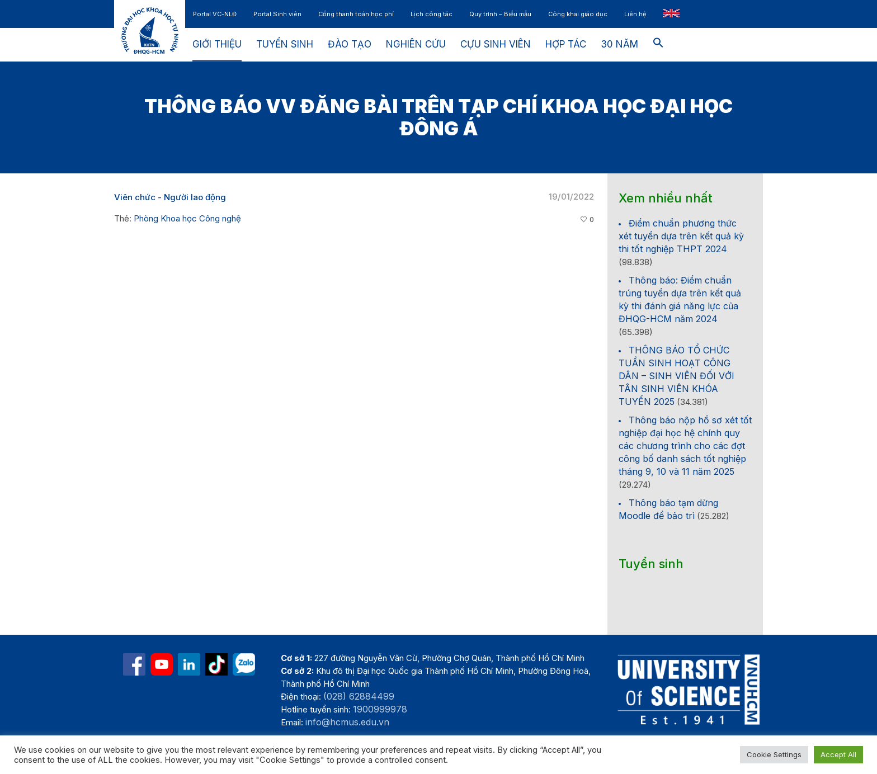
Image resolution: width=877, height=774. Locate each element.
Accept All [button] (838, 754)
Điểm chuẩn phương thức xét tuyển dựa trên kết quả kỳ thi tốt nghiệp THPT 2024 (681, 236)
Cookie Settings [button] (774, 754)
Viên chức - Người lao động (170, 197)
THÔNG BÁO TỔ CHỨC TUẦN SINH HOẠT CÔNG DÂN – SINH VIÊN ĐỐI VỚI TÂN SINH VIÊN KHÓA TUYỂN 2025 (676, 375)
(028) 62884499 (358, 696)
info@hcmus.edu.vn (347, 722)
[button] (658, 45)
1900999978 (380, 709)
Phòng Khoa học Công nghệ (187, 218)
